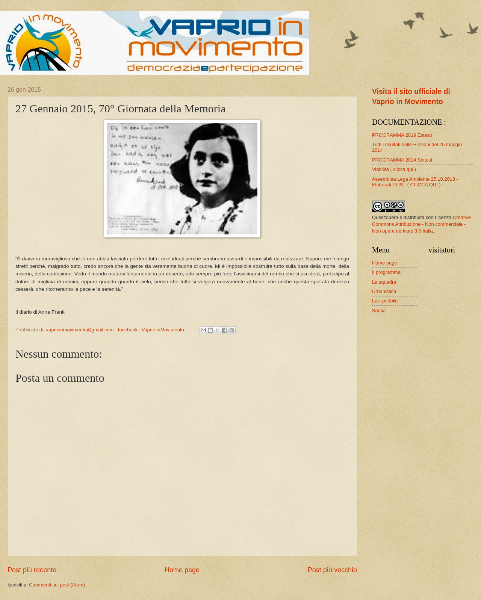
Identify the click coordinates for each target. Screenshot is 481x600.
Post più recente (32, 570)
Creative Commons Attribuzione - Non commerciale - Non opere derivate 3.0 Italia (421, 224)
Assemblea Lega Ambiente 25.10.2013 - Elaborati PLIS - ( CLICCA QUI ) (415, 181)
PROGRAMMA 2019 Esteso (402, 135)
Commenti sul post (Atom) (57, 585)
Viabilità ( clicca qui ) (394, 169)
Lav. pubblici (385, 301)
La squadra (384, 282)
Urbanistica (384, 291)
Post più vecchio (332, 570)
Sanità (379, 310)
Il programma (386, 272)
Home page (182, 570)
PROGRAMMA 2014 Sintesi (402, 160)
